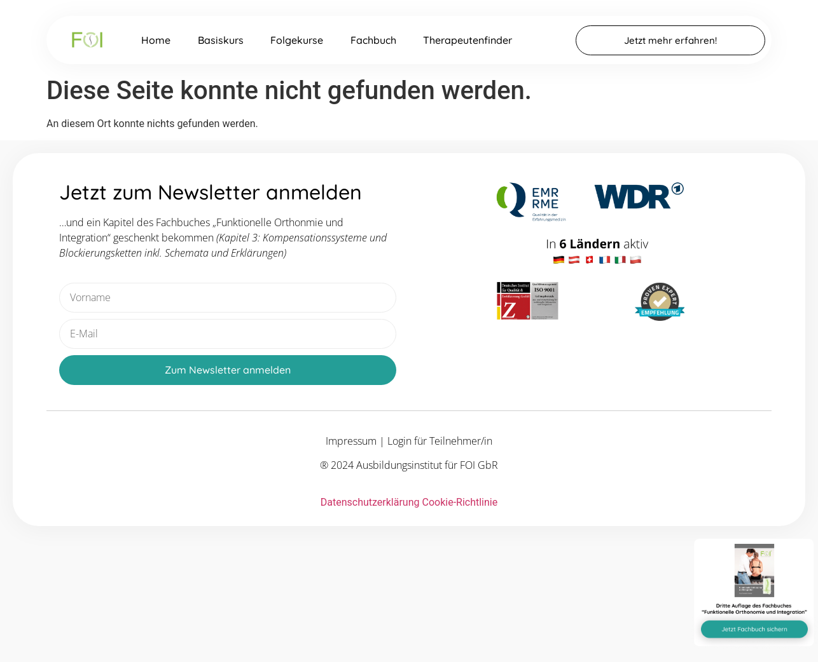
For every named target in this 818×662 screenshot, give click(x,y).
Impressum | (356, 441)
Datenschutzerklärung (370, 502)
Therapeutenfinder (467, 40)
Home (155, 40)
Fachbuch (373, 40)
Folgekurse (296, 40)
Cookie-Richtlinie (459, 502)
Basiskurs (221, 40)
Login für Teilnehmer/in (439, 441)
